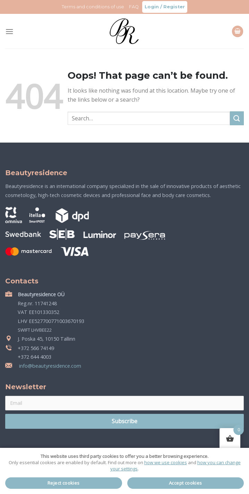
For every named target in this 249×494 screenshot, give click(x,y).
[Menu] (9, 31)
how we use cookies (165, 462)
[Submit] (237, 118)
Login (152, 6)
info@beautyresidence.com (49, 366)
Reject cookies (64, 483)
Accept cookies (185, 483)
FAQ (134, 6)
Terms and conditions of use (93, 6)
